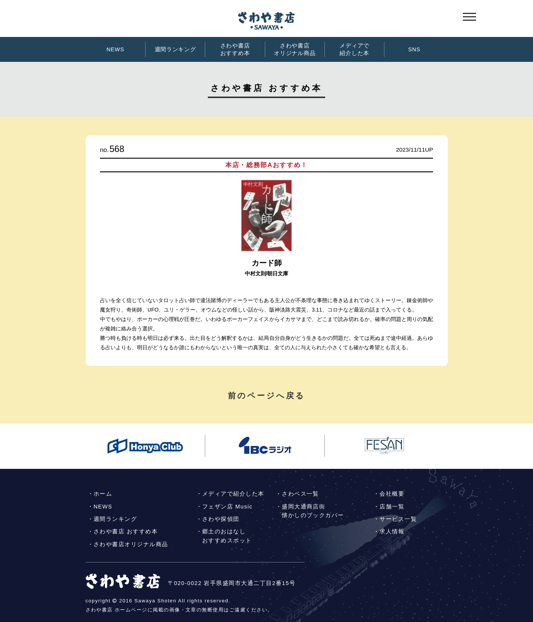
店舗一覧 (391, 507)
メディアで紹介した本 (354, 49)
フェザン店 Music (227, 507)
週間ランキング (175, 49)
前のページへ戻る (267, 395)
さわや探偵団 (221, 519)
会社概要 (391, 494)
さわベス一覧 (300, 494)
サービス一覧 (398, 519)
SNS (414, 49)
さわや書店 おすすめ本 (126, 531)
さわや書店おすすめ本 (235, 49)
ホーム (103, 494)
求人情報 (391, 531)
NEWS (115, 49)
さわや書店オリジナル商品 (294, 49)
